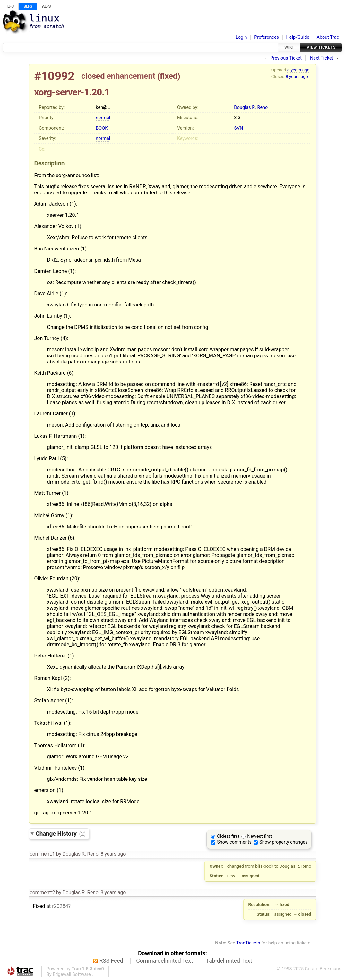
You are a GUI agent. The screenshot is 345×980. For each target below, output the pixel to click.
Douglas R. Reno (251, 107)
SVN (238, 128)
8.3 (237, 117)
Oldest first (228, 836)
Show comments (234, 842)
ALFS (46, 6)
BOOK (102, 128)
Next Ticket (321, 58)
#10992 (54, 76)
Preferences (266, 37)
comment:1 (42, 854)
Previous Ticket (286, 58)
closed (93, 76)
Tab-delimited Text (229, 961)
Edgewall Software (72, 974)
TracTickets (248, 943)
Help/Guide (297, 37)
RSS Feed (111, 961)
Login (241, 37)
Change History (61, 833)
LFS (10, 6)
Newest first (259, 836)
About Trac (328, 37)
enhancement (131, 76)
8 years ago (298, 69)
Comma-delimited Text (164, 961)
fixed (168, 76)
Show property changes (283, 842)
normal (103, 117)
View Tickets (321, 47)
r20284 (60, 906)
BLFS (27, 6)
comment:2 (42, 892)
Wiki (289, 47)
